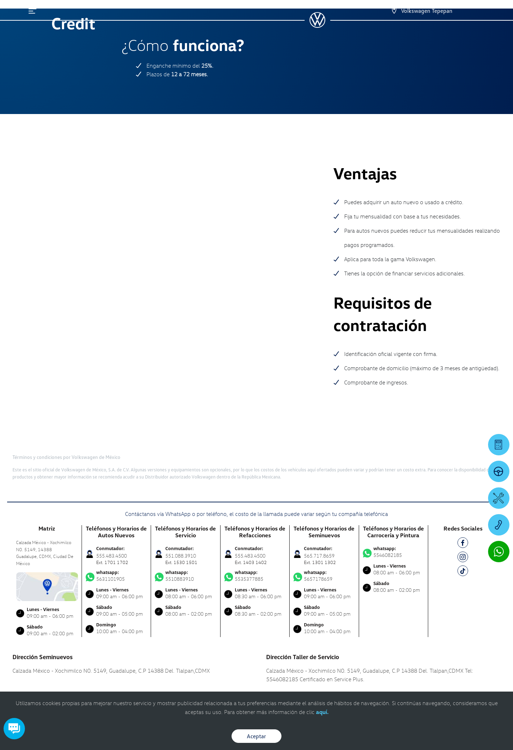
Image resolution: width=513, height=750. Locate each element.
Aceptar (256, 736)
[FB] (462, 506)
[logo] (317, 25)
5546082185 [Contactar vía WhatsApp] (394, 514)
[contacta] (47, 548)
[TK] (462, 534)
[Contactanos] (394, 10)
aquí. (322, 711)
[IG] (462, 520)
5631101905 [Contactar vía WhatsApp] (116, 538)
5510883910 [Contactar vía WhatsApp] (186, 538)
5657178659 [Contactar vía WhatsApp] (324, 538)
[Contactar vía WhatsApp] (498, 551)
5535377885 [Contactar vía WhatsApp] (255, 538)
